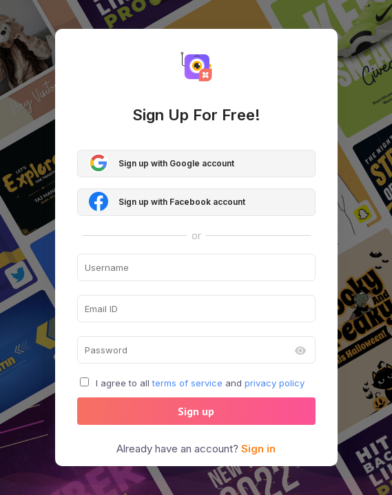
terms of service (187, 382)
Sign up (196, 411)
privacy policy (275, 382)
